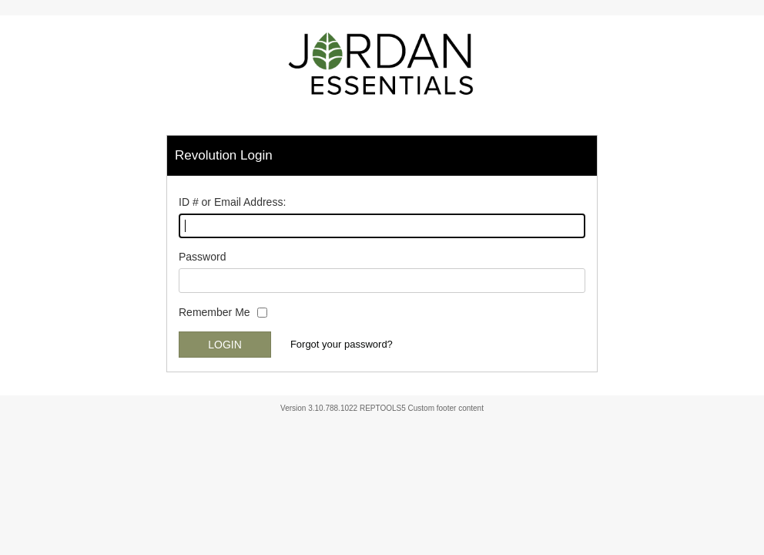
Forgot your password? (341, 344)
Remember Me (214, 312)
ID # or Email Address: (232, 202)
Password (202, 257)
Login (225, 344)
